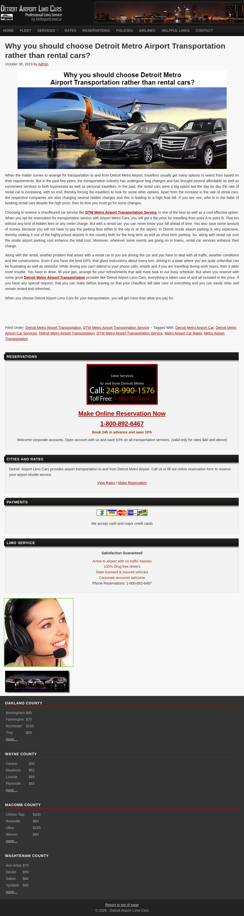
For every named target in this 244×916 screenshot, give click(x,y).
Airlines (147, 30)
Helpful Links (176, 30)
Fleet (25, 30)
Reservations (96, 30)
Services (47, 30)
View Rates (106, 483)
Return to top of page (122, 905)
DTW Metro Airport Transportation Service (120, 212)
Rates (70, 30)
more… (12, 739)
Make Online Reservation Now (122, 413)
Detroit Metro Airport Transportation (54, 277)
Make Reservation (132, 483)
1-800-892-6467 (122, 423)
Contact (204, 30)
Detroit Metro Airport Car (194, 328)
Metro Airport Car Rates (183, 333)
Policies (124, 30)
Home (8, 30)
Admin (43, 64)
